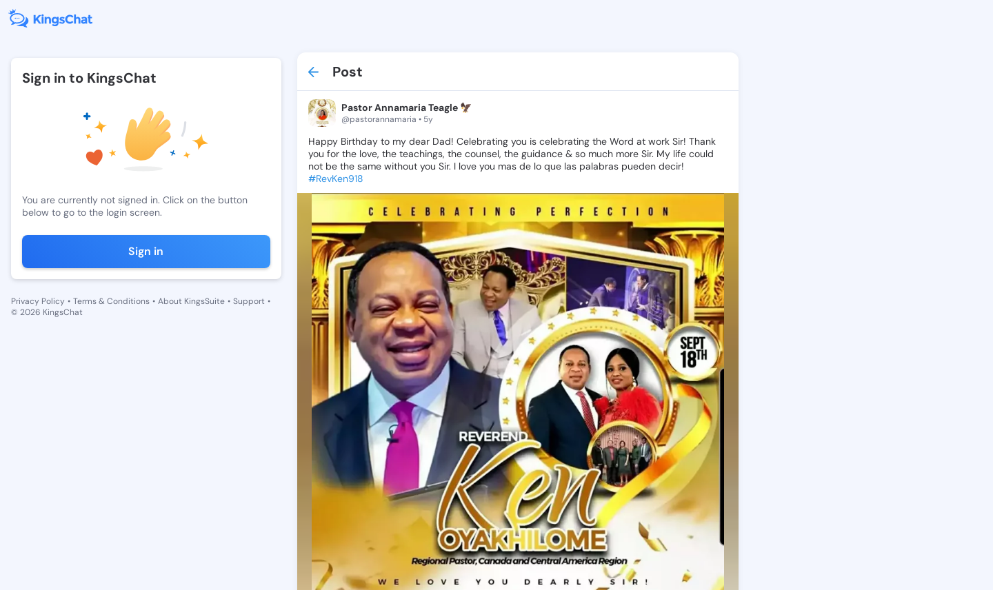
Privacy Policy (38, 301)
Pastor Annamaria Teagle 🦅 (406, 107)
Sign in (145, 251)
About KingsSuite (191, 301)
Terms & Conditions (111, 301)
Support (249, 301)
